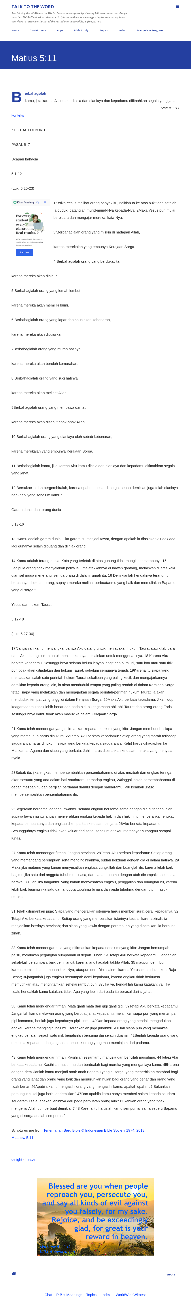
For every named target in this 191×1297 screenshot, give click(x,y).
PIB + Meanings (69, 1295)
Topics (103, 30)
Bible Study (81, 30)
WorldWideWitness (131, 1295)
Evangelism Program (150, 30)
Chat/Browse (38, 30)
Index (122, 30)
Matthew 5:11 (22, 1138)
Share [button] (170, 1274)
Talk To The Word (33, 6)
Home (15, 30)
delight (17, 1160)
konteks (18, 115)
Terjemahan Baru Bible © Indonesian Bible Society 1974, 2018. (94, 1130)
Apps (60, 30)
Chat (48, 1295)
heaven (31, 1160)
